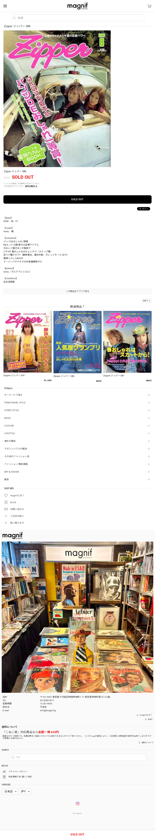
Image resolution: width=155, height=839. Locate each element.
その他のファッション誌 (16, 456)
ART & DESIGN (11, 471)
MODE (7, 418)
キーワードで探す (13, 395)
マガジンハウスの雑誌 (15, 448)
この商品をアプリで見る (77, 291)
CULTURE (9, 425)
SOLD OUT (77, 199)
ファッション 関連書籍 (16, 464)
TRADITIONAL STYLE (15, 402)
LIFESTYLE (9, 433)
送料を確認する (31, 186)
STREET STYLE (11, 410)
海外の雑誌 (10, 441)
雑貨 (6, 479)
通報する (146, 301)
